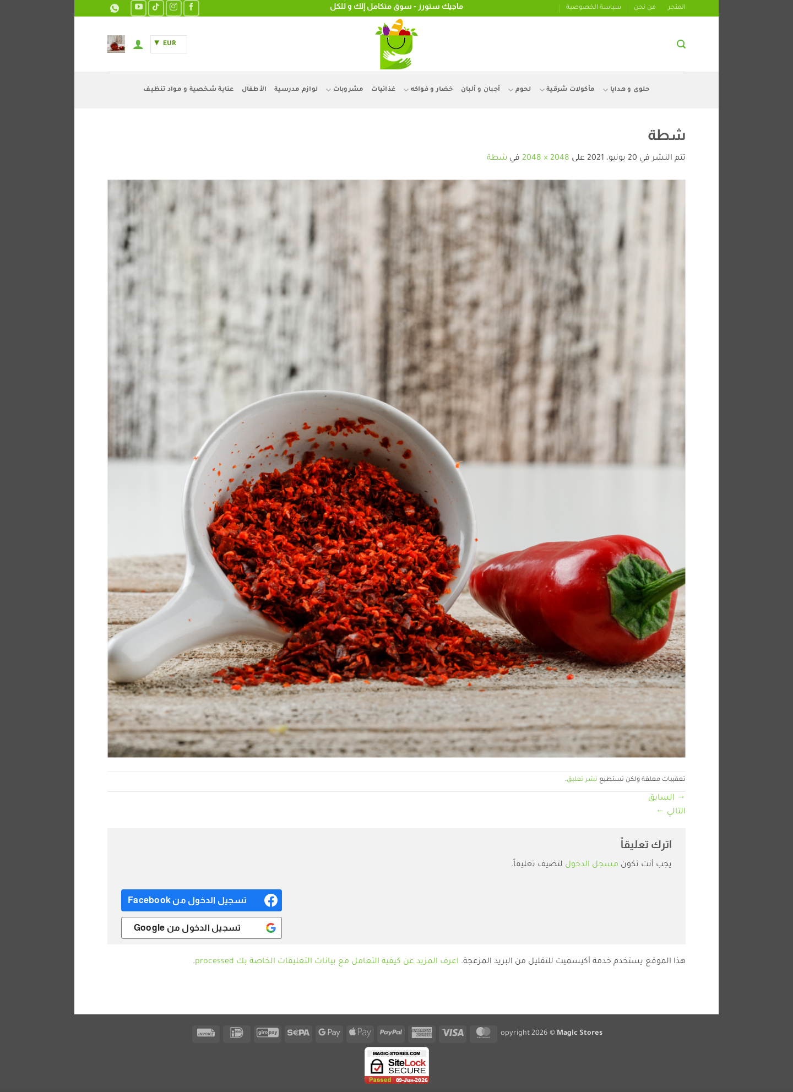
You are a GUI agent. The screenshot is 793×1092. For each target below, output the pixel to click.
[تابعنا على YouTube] (138, 8)
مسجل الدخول (591, 865)
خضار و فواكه (428, 90)
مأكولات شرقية (567, 90)
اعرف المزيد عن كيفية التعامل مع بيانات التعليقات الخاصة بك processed (327, 962)
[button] (681, 44)
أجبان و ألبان (480, 90)
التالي (671, 812)
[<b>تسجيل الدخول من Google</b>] (201, 928)
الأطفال (254, 90)
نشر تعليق (582, 780)
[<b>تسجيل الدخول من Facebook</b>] (201, 900)
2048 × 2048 (545, 158)
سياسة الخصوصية (593, 8)
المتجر (677, 8)
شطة (497, 158)
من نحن (645, 8)
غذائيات (383, 90)
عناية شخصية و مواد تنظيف (188, 90)
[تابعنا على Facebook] (191, 8)
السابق (667, 798)
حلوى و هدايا (626, 90)
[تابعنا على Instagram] (174, 8)
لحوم (519, 90)
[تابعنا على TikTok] (156, 8)
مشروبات (344, 90)
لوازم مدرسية (296, 90)
